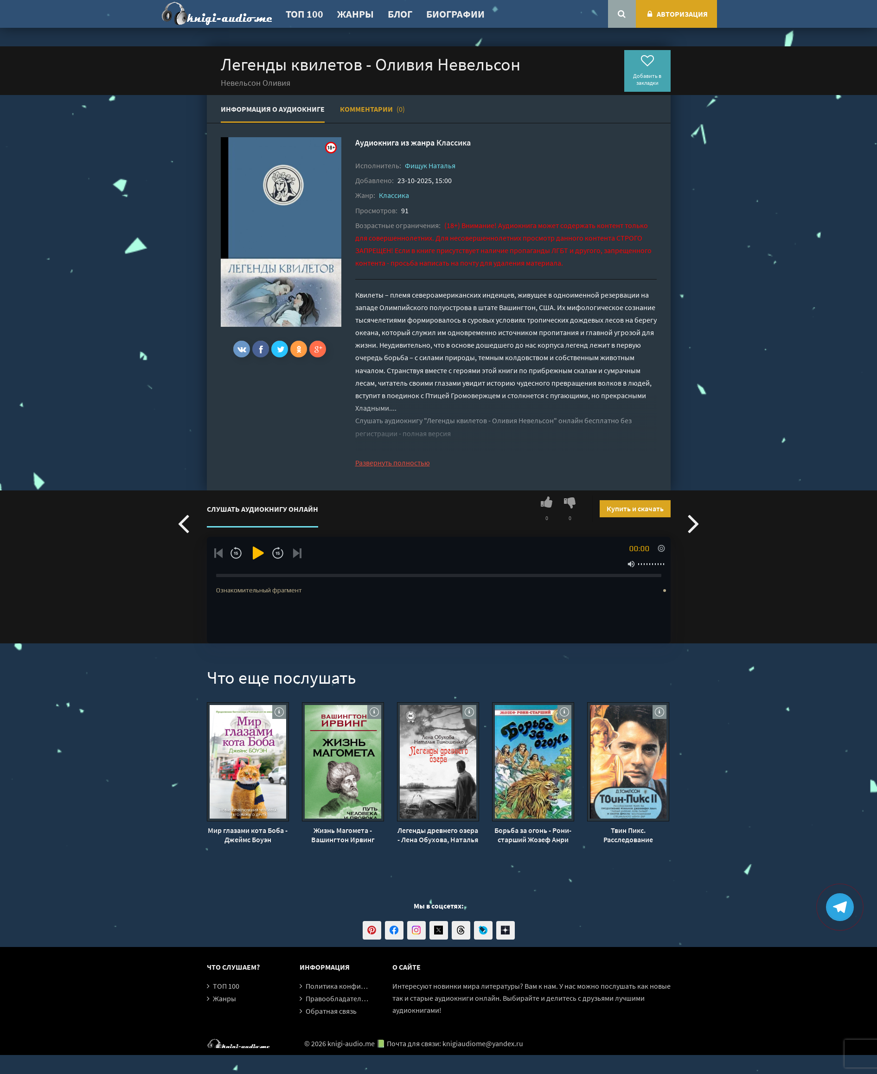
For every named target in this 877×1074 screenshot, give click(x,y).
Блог (400, 13)
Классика (453, 142)
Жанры (355, 13)
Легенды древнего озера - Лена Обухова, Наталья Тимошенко (437, 835)
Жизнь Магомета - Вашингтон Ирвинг (343, 835)
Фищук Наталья (430, 165)
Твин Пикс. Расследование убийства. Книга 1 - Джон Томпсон (628, 835)
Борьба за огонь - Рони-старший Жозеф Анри (532, 835)
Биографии (455, 13)
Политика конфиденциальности (359, 986)
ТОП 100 (304, 13)
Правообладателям (338, 998)
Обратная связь (331, 1011)
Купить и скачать (635, 508)
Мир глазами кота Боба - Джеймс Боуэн (248, 835)
